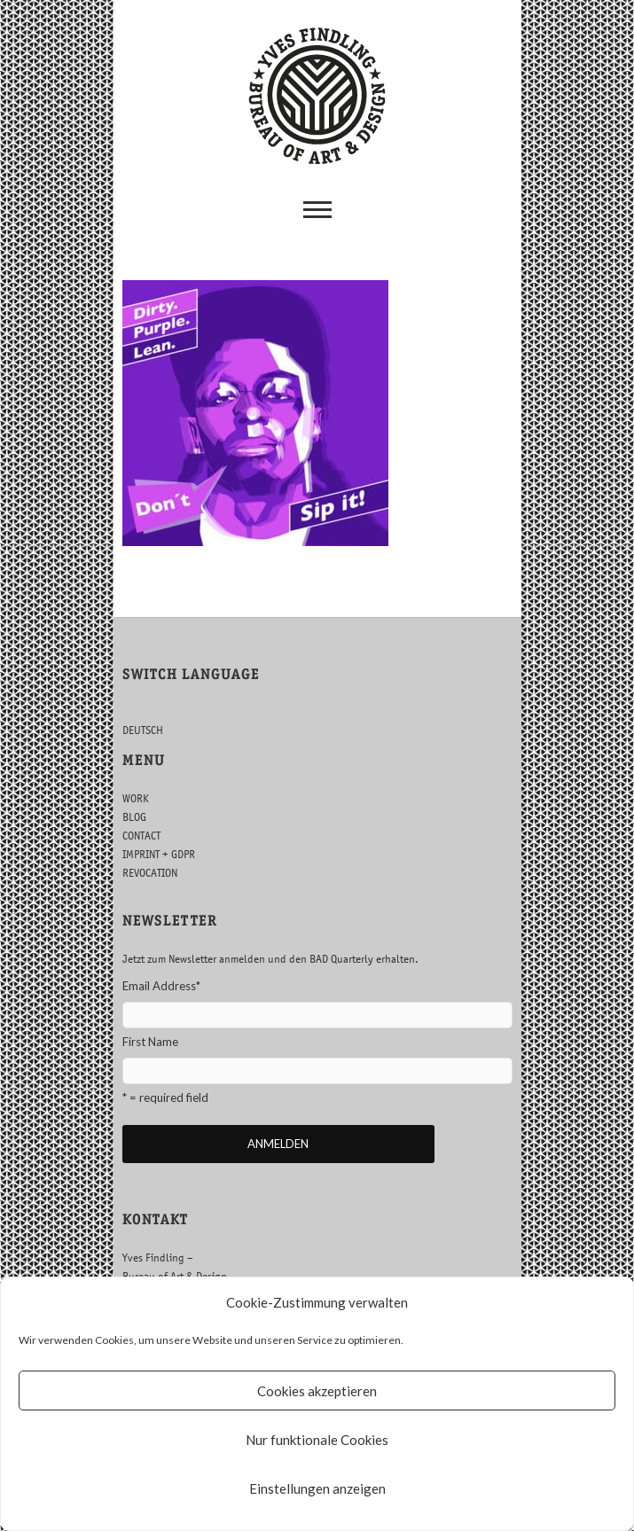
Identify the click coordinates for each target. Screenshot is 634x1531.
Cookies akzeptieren (317, 1391)
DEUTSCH (142, 730)
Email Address (161, 986)
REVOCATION (149, 872)
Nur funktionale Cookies (317, 1440)
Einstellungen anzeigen (317, 1488)
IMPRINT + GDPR (158, 854)
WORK (135, 798)
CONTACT (141, 835)
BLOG (134, 817)
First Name (150, 1042)
